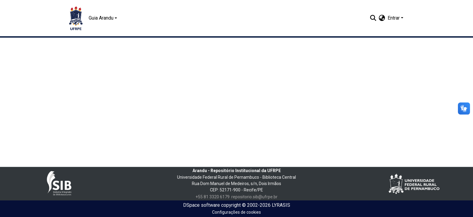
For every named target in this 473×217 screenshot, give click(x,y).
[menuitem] (382, 18)
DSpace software (201, 205)
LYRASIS (281, 205)
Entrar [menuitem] (394, 18)
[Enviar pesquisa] (373, 18)
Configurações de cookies (236, 212)
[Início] (76, 18)
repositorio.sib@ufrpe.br (254, 196)
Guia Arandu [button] (101, 18)
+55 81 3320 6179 (212, 196)
